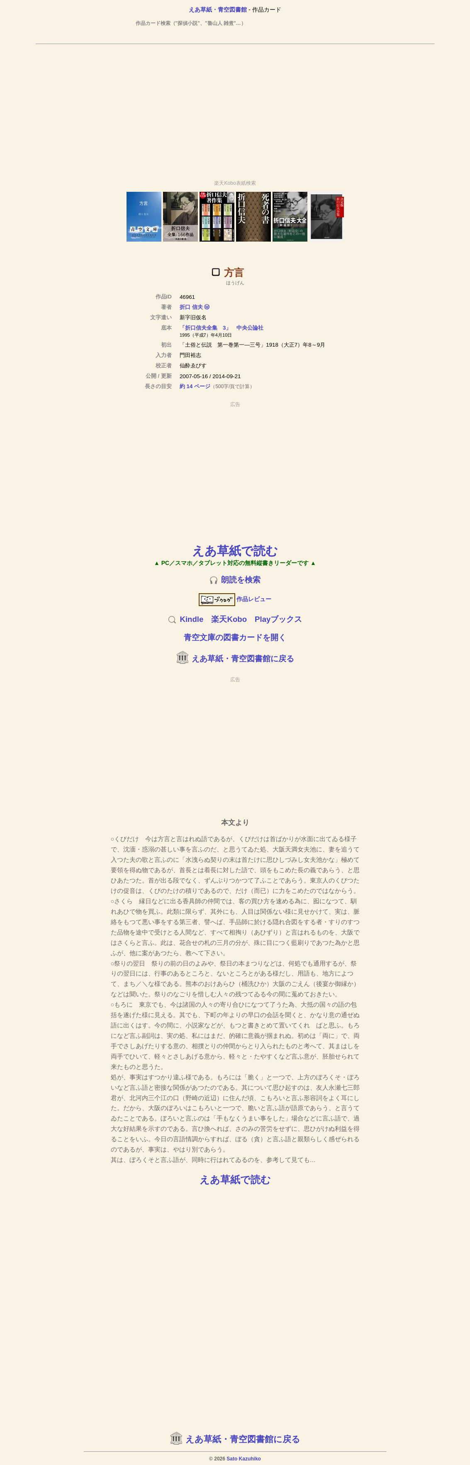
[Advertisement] (235, 108)
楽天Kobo (229, 619)
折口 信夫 (191, 307)
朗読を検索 (241, 579)
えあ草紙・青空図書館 (218, 9)
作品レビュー (235, 599)
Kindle (191, 619)
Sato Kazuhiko (243, 1459)
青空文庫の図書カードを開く (235, 637)
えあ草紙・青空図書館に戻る (243, 658)
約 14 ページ (195, 386)
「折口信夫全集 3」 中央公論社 (221, 328)
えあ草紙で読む (235, 551)
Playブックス (278, 619)
